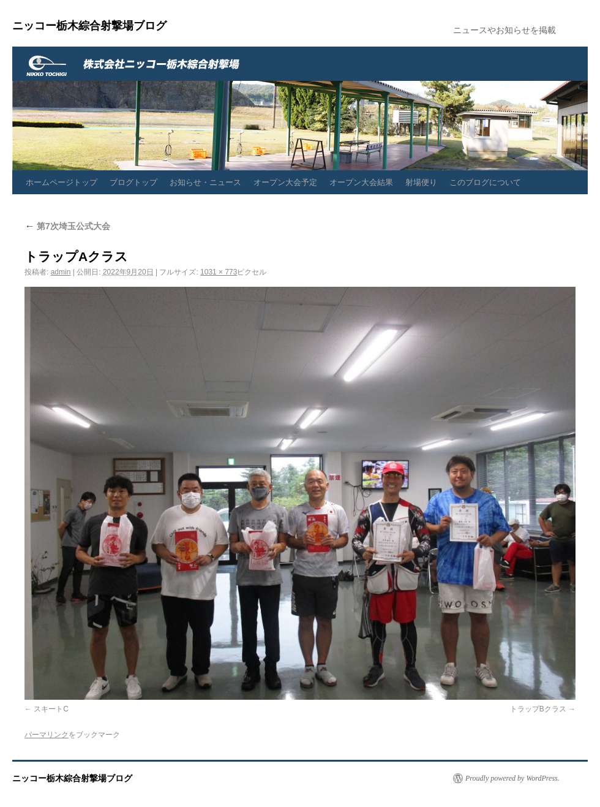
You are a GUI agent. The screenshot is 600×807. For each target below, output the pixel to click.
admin (61, 272)
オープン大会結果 (361, 182)
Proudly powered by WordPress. (512, 778)
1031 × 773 (218, 272)
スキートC (51, 709)
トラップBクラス (538, 709)
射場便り (421, 182)
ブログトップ (133, 182)
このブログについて (485, 182)
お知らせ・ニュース (205, 182)
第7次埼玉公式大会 (67, 226)
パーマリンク (46, 734)
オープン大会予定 (285, 182)
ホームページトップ (61, 182)
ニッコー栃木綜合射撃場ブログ (89, 26)
